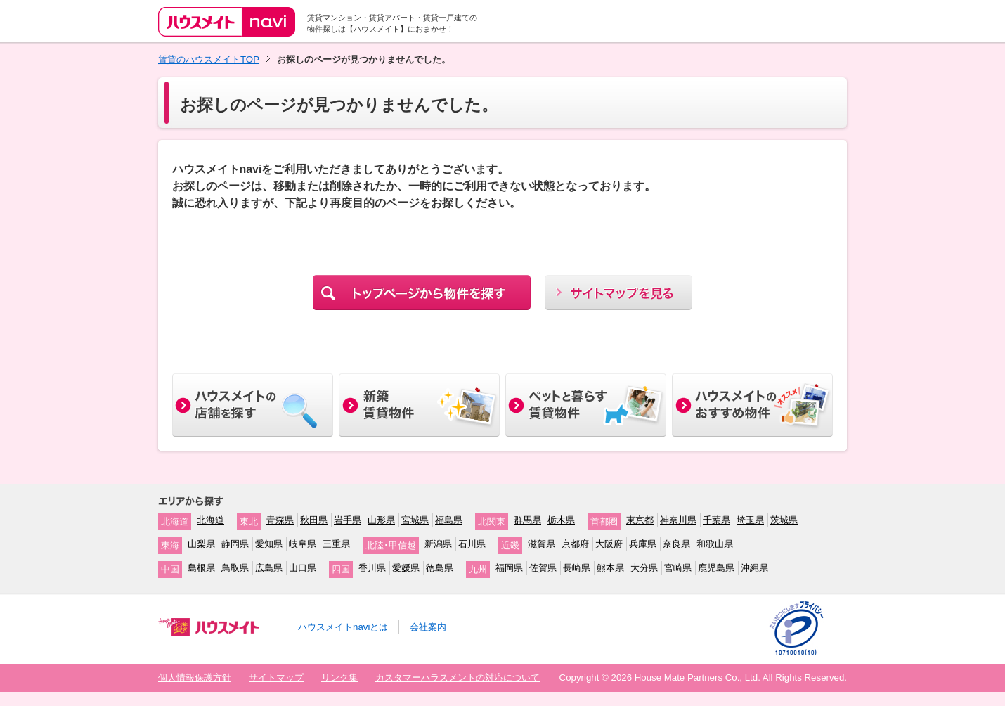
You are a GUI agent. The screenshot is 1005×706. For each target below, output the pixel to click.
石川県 (472, 544)
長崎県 (576, 568)
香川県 (372, 568)
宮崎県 (678, 568)
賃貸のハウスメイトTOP (208, 59)
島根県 (201, 568)
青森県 (280, 520)
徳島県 (439, 568)
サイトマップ (276, 677)
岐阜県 (302, 544)
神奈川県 (678, 520)
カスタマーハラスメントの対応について (457, 677)
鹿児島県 (716, 568)
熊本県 (610, 568)
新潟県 (438, 544)
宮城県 (415, 520)
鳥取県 (235, 568)
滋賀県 (541, 544)
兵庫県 (642, 544)
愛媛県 (406, 568)
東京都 (640, 520)
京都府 (575, 544)
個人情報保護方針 (194, 677)
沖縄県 (754, 568)
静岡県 (235, 544)
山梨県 (201, 544)
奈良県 (676, 544)
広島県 (269, 568)
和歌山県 (714, 544)
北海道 (210, 520)
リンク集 (339, 677)
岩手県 (347, 520)
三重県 (336, 544)
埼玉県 (750, 520)
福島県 (448, 520)
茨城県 (784, 520)
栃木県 (561, 520)
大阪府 (609, 544)
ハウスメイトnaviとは (343, 627)
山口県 (302, 568)
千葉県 (716, 520)
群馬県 (527, 520)
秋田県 (314, 520)
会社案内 (428, 627)
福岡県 (509, 568)
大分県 (644, 568)
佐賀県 (543, 568)
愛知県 (269, 544)
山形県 (381, 520)
